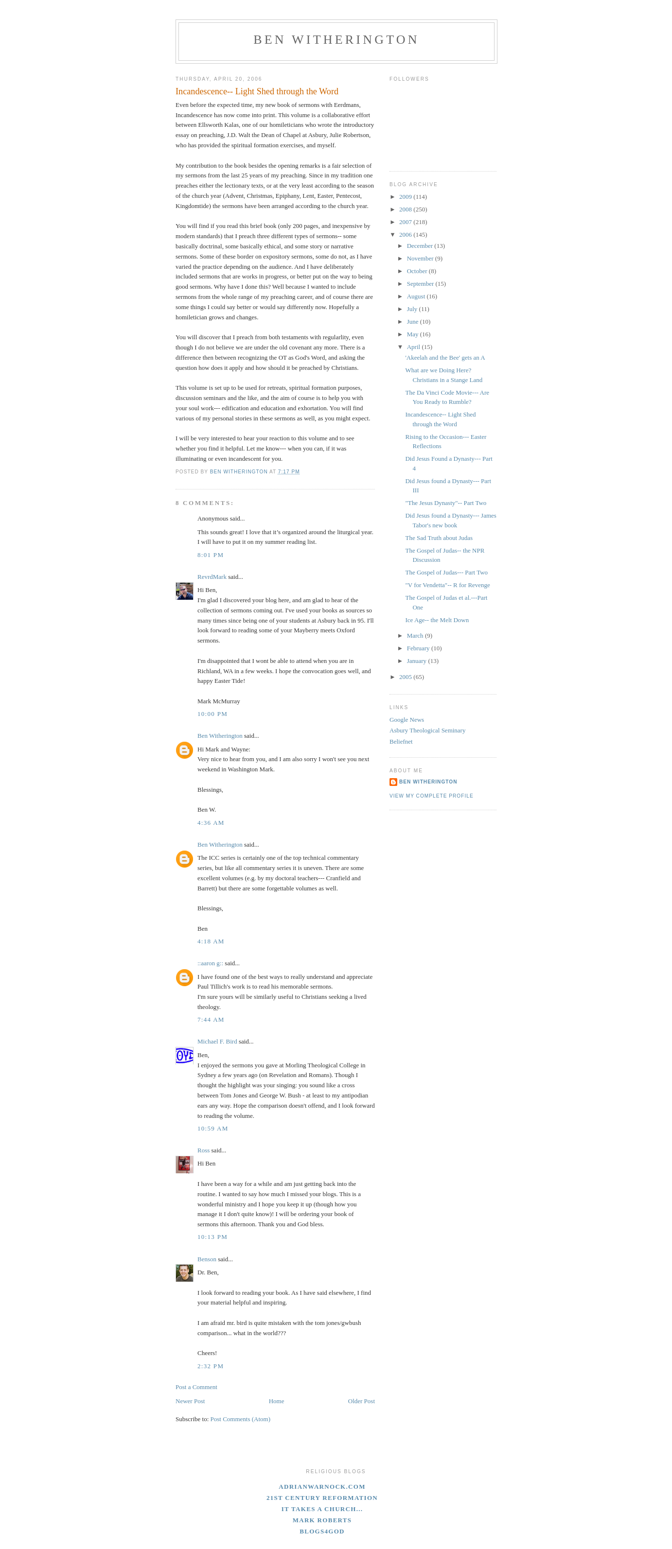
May (413, 334)
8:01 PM (210, 554)
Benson (206, 1259)
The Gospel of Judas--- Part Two (446, 572)
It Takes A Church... (322, 1509)
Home (276, 1401)
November (421, 258)
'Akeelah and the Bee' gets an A (445, 357)
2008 (406, 209)
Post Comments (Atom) (241, 1419)
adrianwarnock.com (322, 1486)
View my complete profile (431, 796)
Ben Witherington (336, 40)
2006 (406, 234)
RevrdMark (212, 576)
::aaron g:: (210, 963)
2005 (406, 676)
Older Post (361, 1401)
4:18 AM (211, 941)
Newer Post (190, 1401)
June (413, 321)
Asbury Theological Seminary (427, 730)
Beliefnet (401, 741)
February (419, 648)
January (417, 660)
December (421, 245)
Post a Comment (196, 1387)
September (421, 283)
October (418, 271)
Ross (203, 1150)
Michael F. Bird (217, 1041)
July (413, 309)
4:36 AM (211, 822)
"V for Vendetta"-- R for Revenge (447, 585)
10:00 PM (212, 713)
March (416, 635)
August (417, 296)
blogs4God (322, 1531)
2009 (406, 196)
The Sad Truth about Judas (439, 537)
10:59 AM (213, 1128)
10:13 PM (212, 1236)
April (414, 346)
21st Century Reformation (322, 1497)
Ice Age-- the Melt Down (437, 620)
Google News (406, 719)
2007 (406, 222)
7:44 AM (211, 1019)
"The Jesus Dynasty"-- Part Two (445, 502)
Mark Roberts (322, 1520)
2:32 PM (210, 1366)
